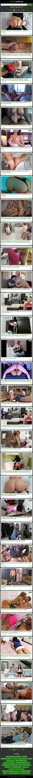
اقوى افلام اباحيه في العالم (9, 762)
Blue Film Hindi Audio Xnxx (24, 764)
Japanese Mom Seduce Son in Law (10, 771)
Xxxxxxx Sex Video (25, 773)
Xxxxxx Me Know (10, 760)
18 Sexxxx (24, 756)
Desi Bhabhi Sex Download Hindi (9, 764)
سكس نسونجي (25, 767)
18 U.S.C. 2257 (22, 776)
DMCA (16, 776)
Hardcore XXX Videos (6, 758)
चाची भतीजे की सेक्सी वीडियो (25, 771)
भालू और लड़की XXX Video (21, 760)
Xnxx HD (30, 758)
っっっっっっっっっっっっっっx (16, 769)
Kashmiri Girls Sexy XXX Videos (13, 756)
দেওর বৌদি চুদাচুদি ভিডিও (14, 773)
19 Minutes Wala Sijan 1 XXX (23, 762)
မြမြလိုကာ (5, 773)
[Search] (14, 5)
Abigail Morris (8, 767)
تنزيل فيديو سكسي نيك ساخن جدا (19, 758)
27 (23, 10)
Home (8, 776)
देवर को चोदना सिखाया (16, 767)
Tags (12, 776)
